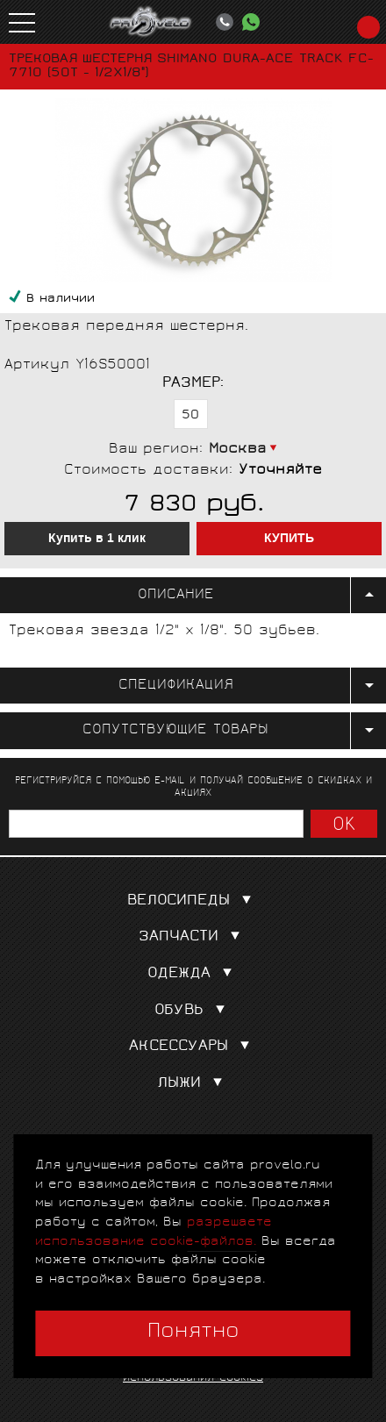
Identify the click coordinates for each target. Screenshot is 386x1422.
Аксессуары (193, 1047)
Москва (238, 449)
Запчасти (193, 937)
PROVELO (151, 21)
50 (190, 416)
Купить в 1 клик (97, 538)
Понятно (193, 1332)
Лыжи (193, 1084)
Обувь (193, 1011)
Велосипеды (193, 901)
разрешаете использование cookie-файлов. (153, 1232)
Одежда (193, 974)
